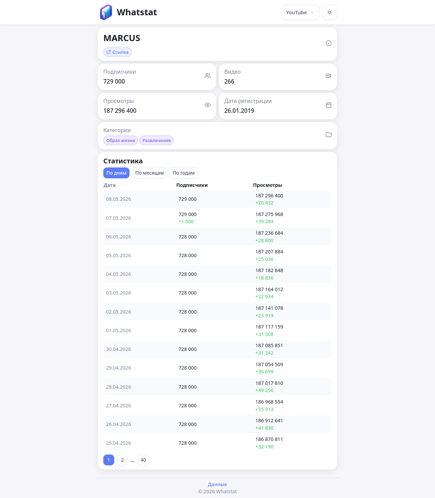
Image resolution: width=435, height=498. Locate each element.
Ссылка (117, 52)
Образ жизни (120, 140)
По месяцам (149, 173)
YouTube (300, 12)
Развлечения (156, 140)
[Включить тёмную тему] (329, 12)
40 (143, 460)
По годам (184, 173)
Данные (217, 484)
